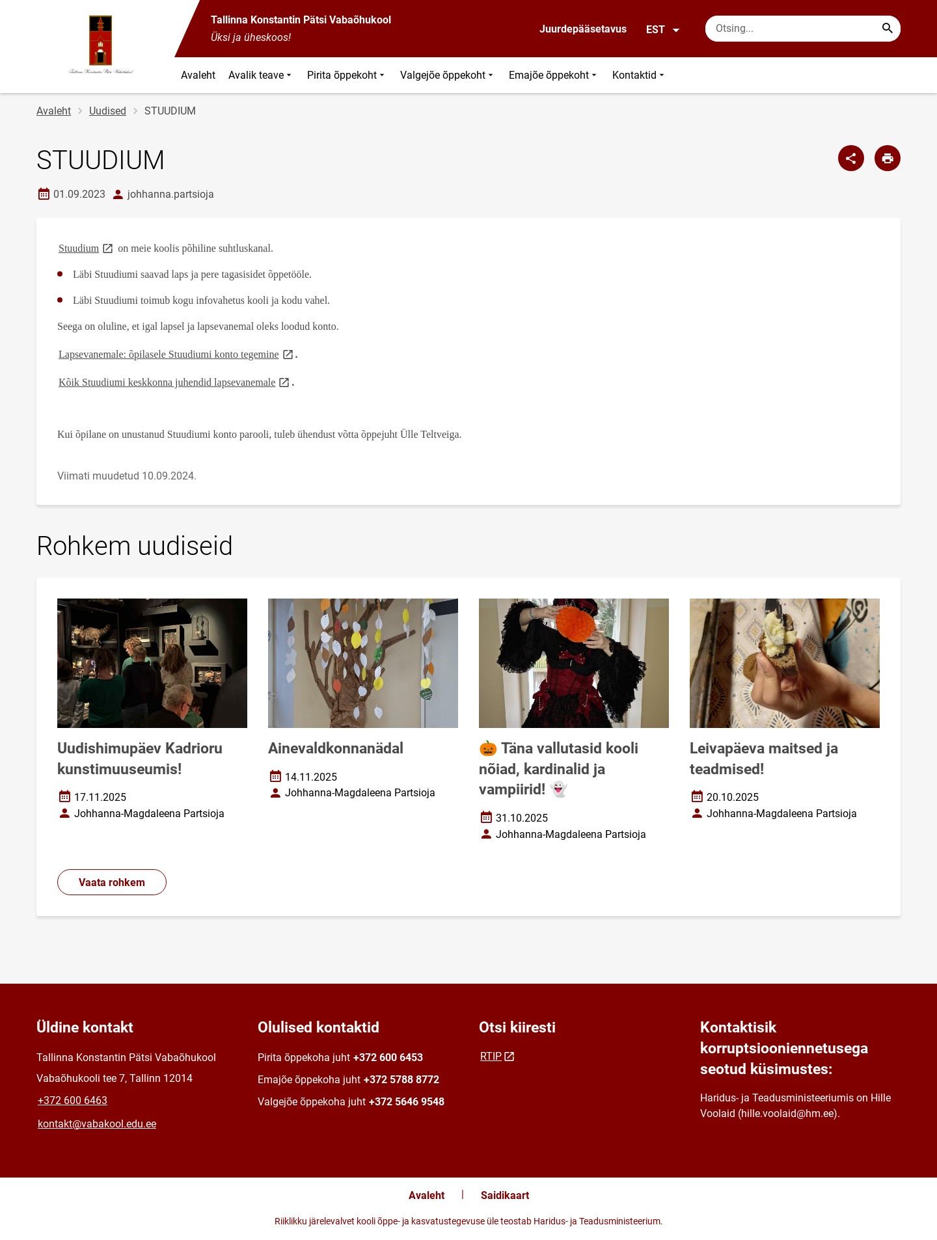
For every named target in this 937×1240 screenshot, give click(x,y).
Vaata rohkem (112, 882)
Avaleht (198, 75)
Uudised (107, 111)
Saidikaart (505, 1195)
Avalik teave (261, 75)
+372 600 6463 (72, 1100)
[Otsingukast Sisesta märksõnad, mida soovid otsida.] (803, 29)
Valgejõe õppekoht (448, 75)
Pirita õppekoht (347, 75)
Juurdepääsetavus (583, 29)
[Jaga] (851, 158)
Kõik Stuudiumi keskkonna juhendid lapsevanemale (175, 381)
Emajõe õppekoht (554, 75)
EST (663, 30)
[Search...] (887, 29)
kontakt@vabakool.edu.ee (97, 1124)
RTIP (491, 1056)
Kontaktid (639, 75)
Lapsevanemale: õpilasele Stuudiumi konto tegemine (177, 353)
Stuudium (87, 247)
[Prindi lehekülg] (888, 158)
